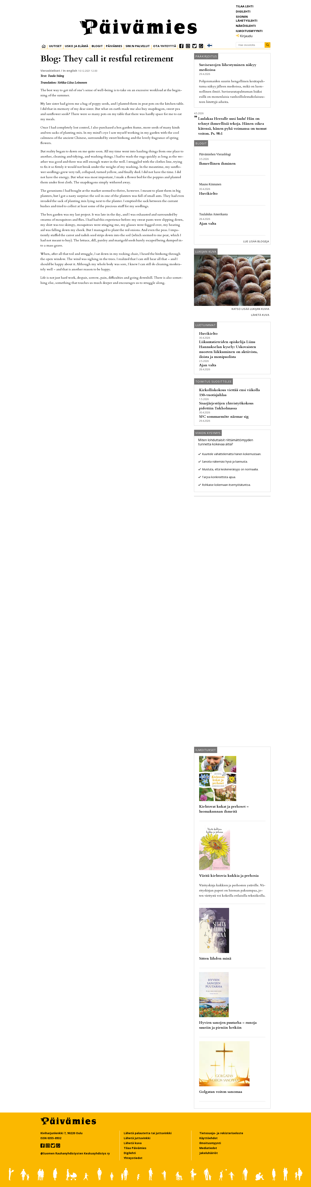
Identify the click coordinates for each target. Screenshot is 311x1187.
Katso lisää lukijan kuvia (250, 309)
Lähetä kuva (260, 315)
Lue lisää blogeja (256, 241)
